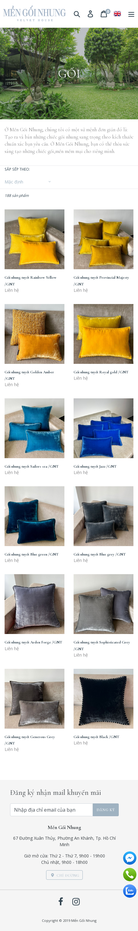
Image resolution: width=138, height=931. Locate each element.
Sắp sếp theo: (17, 169)
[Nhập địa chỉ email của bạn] (51, 809)
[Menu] (131, 13)
